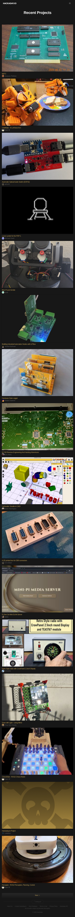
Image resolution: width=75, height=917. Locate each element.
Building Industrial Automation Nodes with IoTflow (19, 344)
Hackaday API (64, 906)
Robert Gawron (8, 400)
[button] (70, 3)
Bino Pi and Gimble (8, 290)
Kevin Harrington (9, 509)
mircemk (6, 671)
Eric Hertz (7, 454)
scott (5, 292)
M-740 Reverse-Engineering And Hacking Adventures (20, 452)
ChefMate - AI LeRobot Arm (11, 128)
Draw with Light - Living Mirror (12, 723)
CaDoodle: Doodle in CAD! (11, 506)
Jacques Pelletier (9, 76)
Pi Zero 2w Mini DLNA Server (12, 614)
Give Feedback (33, 906)
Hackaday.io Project (9, 831)
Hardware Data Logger (10, 398)
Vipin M (6, 130)
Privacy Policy (54, 906)
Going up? (37, 902)
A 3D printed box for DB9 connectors (14, 560)
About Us (9, 906)
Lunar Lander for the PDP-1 (11, 236)
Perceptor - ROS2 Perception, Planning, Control (18, 885)
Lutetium (6, 833)
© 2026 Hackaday (37, 912)
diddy (5, 617)
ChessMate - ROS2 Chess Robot (13, 777)
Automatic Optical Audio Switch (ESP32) (16, 182)
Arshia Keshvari (9, 346)
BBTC (4, 74)
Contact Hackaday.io (20, 906)
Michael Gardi (8, 238)
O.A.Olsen (7, 563)
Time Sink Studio (9, 725)
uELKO (6, 184)
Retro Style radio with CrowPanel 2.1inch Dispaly (18, 669)
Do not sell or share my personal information (37, 908)
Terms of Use (43, 906)
